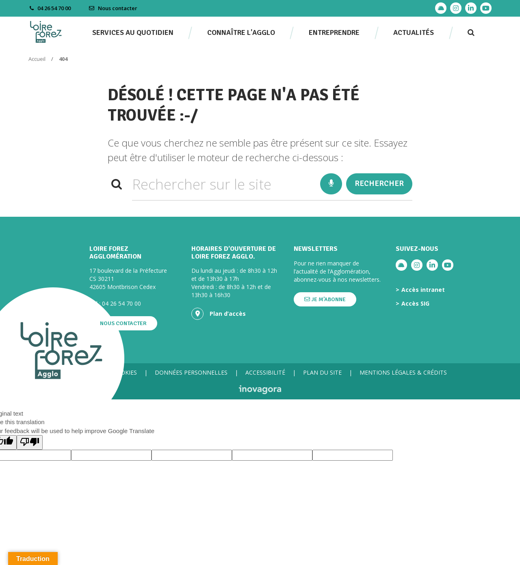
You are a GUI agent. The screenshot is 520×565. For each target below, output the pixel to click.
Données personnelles (191, 372)
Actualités (413, 32)
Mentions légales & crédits (403, 372)
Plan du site (322, 372)
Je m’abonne (325, 299)
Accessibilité (265, 372)
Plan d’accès (218, 314)
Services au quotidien (132, 32)
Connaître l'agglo (241, 32)
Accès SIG (415, 303)
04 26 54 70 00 (121, 303)
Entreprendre (334, 32)
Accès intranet (423, 290)
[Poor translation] (30, 442)
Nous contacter (113, 8)
